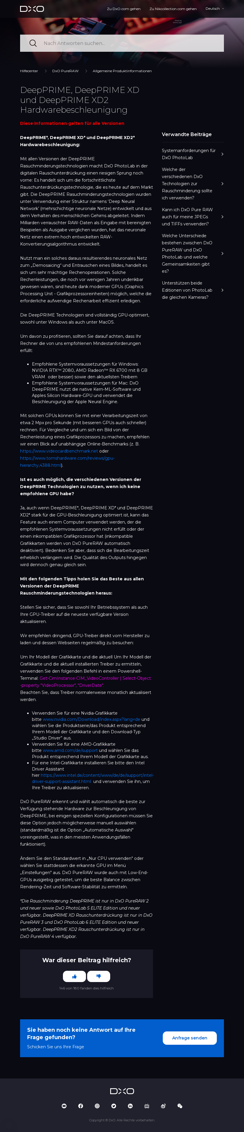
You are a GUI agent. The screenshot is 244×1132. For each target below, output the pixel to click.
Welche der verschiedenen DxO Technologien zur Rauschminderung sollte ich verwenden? (193, 184)
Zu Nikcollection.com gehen (173, 9)
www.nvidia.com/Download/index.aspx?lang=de (91, 719)
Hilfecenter (29, 71)
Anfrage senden (189, 1038)
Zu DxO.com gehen (124, 9)
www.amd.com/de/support (70, 750)
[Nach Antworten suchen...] (122, 43)
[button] (8, 1125)
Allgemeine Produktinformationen (122, 71)
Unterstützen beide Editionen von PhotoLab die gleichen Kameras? (193, 290)
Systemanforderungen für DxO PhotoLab (193, 154)
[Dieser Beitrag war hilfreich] (74, 976)
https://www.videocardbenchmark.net (59, 451)
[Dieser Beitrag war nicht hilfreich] (98, 976)
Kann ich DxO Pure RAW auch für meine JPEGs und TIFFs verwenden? (193, 217)
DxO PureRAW (65, 71)
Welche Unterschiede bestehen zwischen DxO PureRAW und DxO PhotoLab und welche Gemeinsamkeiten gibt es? (193, 253)
